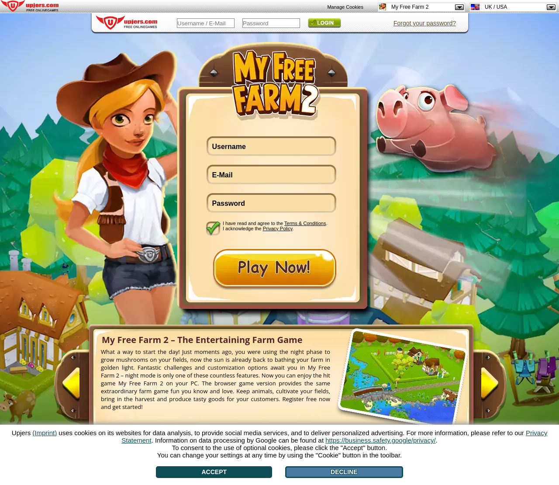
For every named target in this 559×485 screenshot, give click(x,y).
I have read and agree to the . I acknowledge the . (275, 226)
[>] (481, 387)
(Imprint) (44, 432)
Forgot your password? (424, 23)
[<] (80, 387)
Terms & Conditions (305, 223)
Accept (214, 471)
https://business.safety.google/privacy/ (380, 440)
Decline (344, 471)
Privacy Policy (278, 228)
